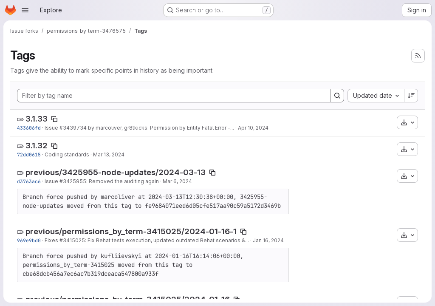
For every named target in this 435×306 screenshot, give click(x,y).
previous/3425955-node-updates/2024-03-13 (115, 172)
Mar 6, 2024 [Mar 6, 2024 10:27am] (177, 181)
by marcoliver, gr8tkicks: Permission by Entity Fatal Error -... (160, 128)
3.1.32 (36, 145)
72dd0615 (29, 154)
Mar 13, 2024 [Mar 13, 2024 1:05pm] (108, 154)
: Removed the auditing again (122, 181)
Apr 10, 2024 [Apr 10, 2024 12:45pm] (253, 128)
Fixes (52, 240)
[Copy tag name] (54, 119)
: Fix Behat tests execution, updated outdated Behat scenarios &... (167, 240)
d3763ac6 (29, 181)
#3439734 (73, 128)
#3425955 (72, 181)
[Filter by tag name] (174, 95)
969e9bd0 (29, 240)
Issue (52, 128)
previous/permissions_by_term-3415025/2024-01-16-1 (131, 231)
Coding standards (67, 154)
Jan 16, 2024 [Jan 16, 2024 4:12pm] (268, 240)
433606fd (29, 128)
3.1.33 (36, 119)
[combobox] (375, 95)
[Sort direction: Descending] (411, 95)
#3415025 (72, 240)
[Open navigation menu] (25, 10)
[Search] (337, 95)
